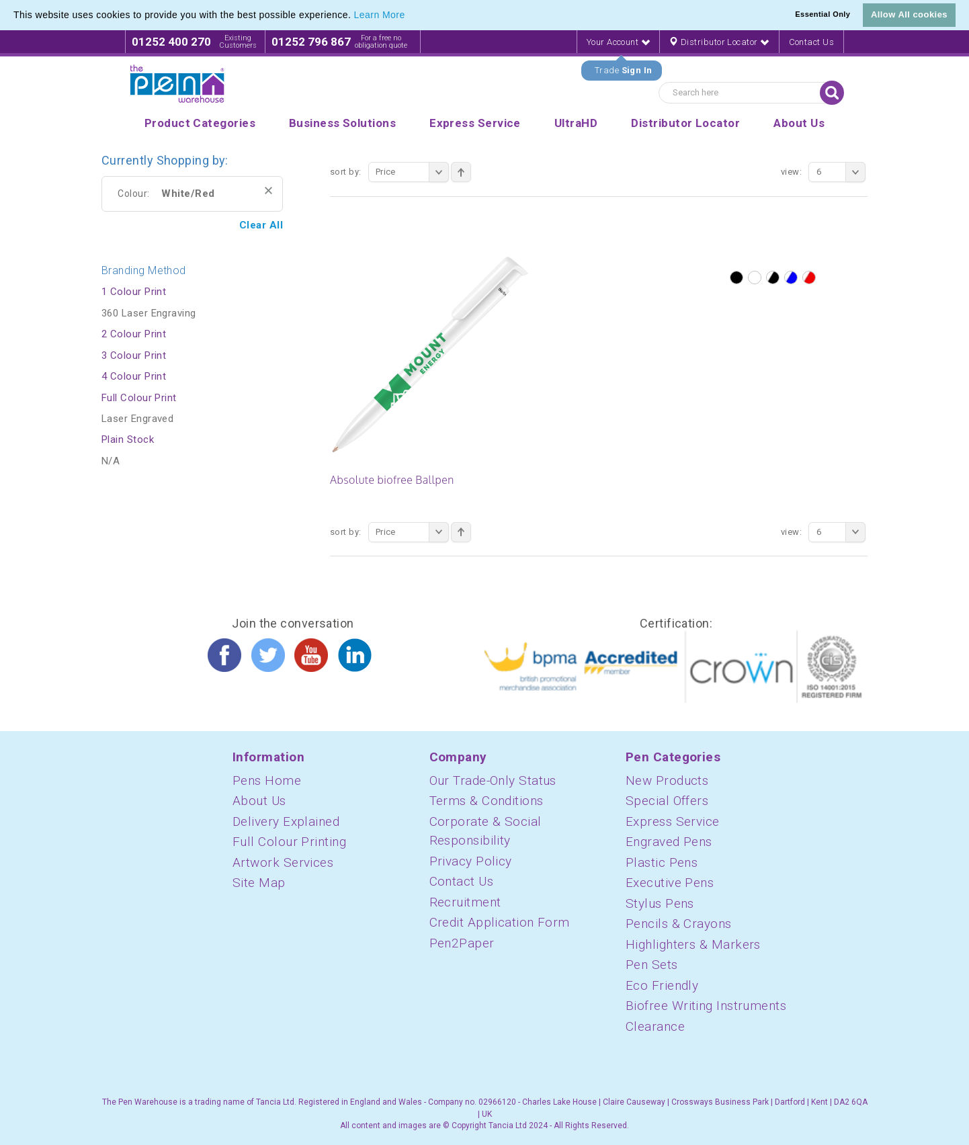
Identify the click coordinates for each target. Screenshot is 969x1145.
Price (412, 172)
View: (791, 172)
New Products (667, 780)
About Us (259, 800)
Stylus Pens (660, 903)
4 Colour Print (133, 376)
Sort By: (346, 172)
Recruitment (465, 902)
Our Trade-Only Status (492, 780)
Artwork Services (283, 862)
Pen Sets (652, 964)
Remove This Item (268, 190)
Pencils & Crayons (679, 923)
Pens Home (267, 780)
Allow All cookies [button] (909, 14)
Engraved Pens (669, 841)
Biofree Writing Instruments (706, 1005)
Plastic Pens (662, 862)
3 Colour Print (133, 355)
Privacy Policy (470, 861)
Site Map (259, 882)
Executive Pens (670, 882)
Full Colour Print (139, 398)
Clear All (261, 225)
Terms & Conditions (486, 800)
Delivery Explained (286, 821)
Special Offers (667, 800)
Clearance (655, 1026)
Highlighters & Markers (693, 944)
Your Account (618, 42)
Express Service (673, 821)
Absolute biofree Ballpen (392, 479)
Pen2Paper (462, 943)
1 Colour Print (133, 292)
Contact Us (812, 42)
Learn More (379, 14)
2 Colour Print (133, 334)
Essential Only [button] (822, 14)
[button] (410, 16)
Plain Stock (127, 439)
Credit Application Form (499, 922)
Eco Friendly (662, 985)
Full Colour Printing (289, 841)
